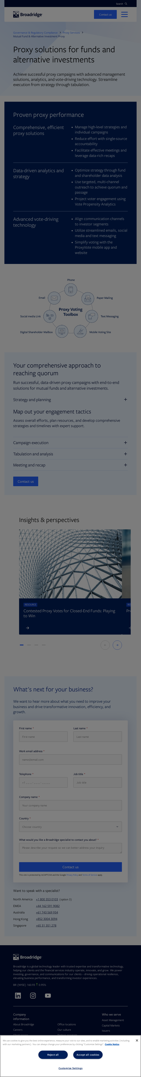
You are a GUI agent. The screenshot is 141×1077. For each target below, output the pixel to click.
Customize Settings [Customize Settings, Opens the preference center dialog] (71, 1068)
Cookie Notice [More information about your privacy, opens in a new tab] (112, 1044)
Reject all (53, 1054)
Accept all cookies (88, 1054)
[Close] (137, 1040)
